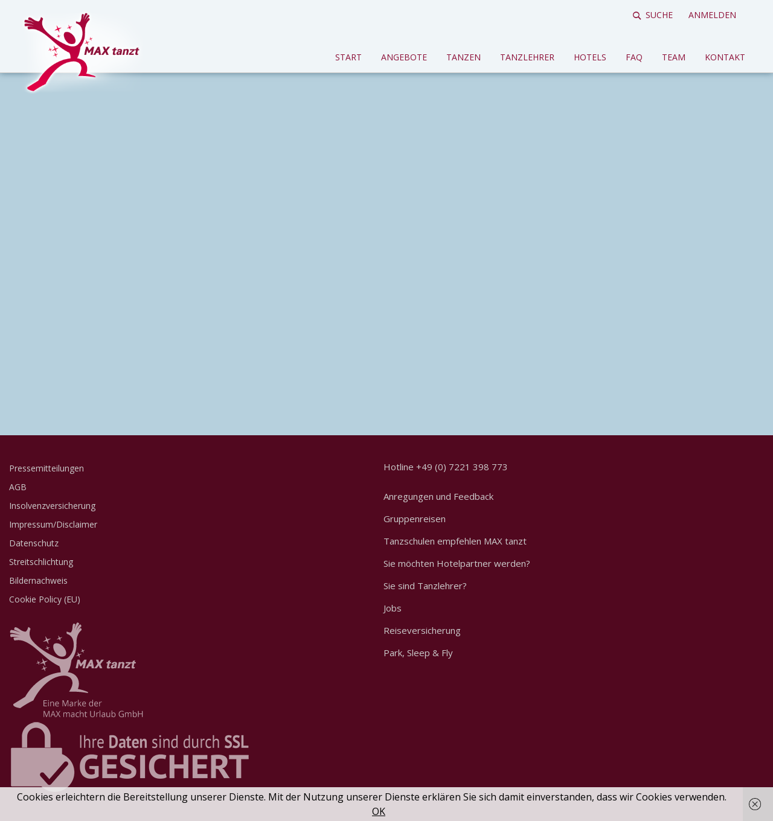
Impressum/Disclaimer (53, 524)
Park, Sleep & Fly (418, 653)
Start (348, 57)
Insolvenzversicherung (52, 505)
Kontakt (725, 57)
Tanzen (463, 57)
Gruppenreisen (414, 519)
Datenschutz (34, 543)
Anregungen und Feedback (438, 496)
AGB (18, 487)
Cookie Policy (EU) (44, 599)
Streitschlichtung (41, 561)
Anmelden (712, 15)
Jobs (392, 608)
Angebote (404, 57)
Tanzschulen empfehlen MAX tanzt (455, 541)
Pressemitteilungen (46, 468)
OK (378, 811)
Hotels (590, 57)
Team (673, 57)
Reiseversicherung (422, 630)
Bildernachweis (38, 580)
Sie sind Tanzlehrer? (425, 586)
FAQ (634, 57)
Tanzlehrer (527, 57)
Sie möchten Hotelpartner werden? (456, 563)
